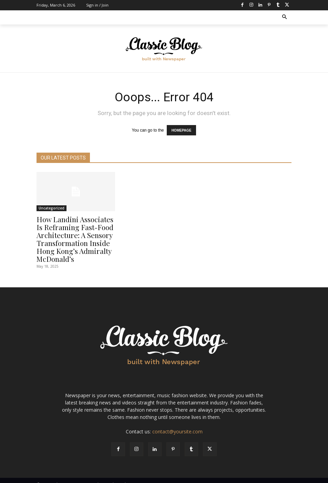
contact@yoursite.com (177, 424)
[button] (285, 17)
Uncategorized (51, 206)
